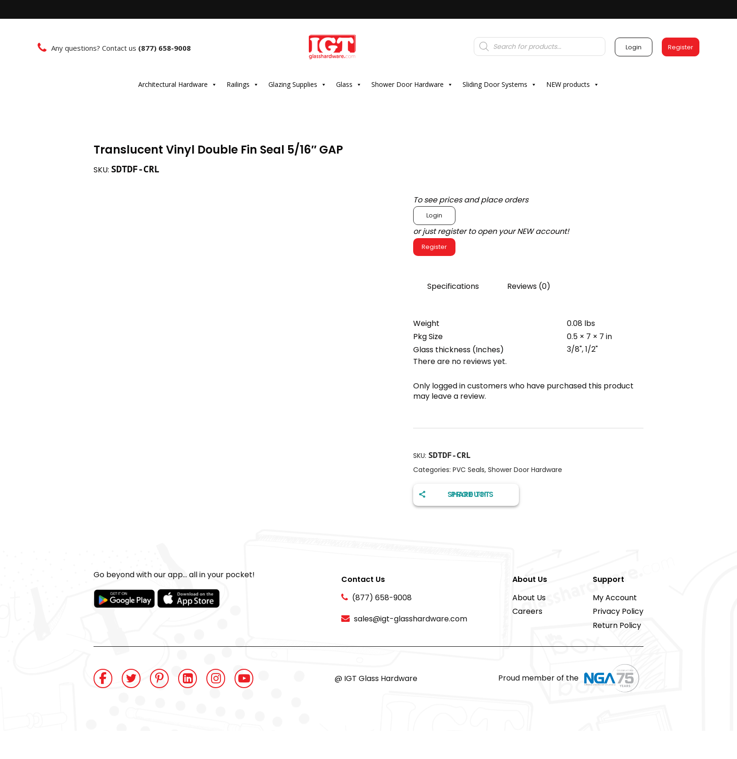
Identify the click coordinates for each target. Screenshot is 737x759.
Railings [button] (243, 84)
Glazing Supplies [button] (297, 84)
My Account (615, 597)
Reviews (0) (528, 286)
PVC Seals (469, 469)
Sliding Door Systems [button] (500, 84)
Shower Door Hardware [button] (412, 84)
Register (434, 246)
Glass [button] (349, 84)
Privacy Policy (618, 611)
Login (434, 215)
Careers (527, 611)
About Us (529, 597)
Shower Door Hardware (525, 469)
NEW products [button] (572, 84)
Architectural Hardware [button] (177, 84)
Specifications (453, 286)
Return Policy (617, 625)
